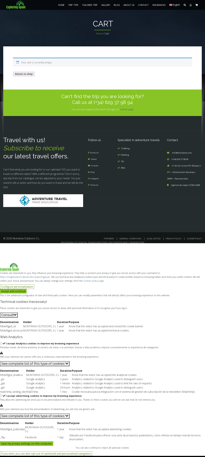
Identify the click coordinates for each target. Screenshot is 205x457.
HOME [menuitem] (61, 4)
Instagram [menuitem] (95, 179)
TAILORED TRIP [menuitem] (89, 4)
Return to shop (24, 74)
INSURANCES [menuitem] (159, 4)
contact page (126, 110)
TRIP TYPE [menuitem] (73, 4)
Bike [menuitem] (123, 168)
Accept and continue (13, 292)
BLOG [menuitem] (117, 4)
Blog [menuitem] (93, 173)
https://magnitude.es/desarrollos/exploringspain (25, 278)
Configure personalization (17, 288)
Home (99, 33)
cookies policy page (93, 281)
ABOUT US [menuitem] (128, 4)
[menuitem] (25, 5)
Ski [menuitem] (122, 162)
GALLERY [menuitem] (105, 4)
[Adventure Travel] (43, 201)
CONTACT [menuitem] (143, 4)
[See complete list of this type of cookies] (35, 364)
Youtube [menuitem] (95, 166)
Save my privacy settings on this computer (26, 444)
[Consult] (9, 316)
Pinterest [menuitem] (94, 186)
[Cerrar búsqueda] (4, 248)
